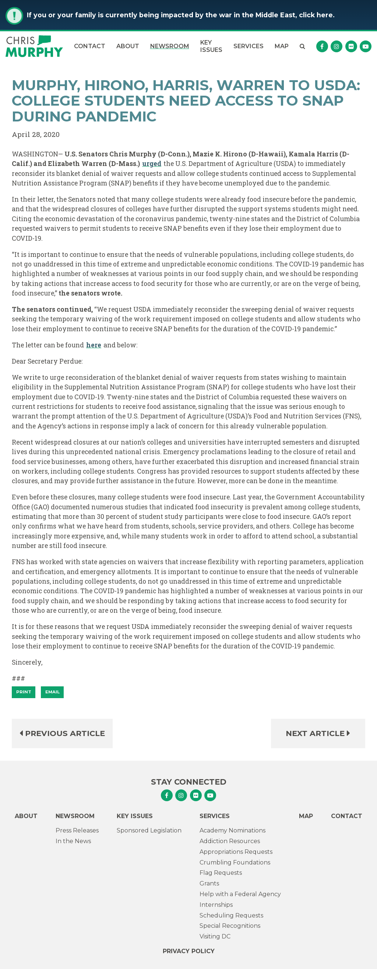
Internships (216, 904)
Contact (89, 46)
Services (248, 46)
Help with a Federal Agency (240, 894)
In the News (73, 841)
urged (151, 163)
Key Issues (211, 46)
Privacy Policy (189, 951)
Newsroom (169, 46)
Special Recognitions (230, 925)
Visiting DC (215, 936)
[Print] (23, 692)
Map (282, 46)
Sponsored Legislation (149, 830)
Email (52, 691)
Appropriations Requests (236, 851)
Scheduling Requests (231, 915)
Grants (209, 883)
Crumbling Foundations (235, 862)
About (127, 46)
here (93, 345)
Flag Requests (221, 872)
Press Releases (77, 830)
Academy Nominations (232, 830)
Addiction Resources (230, 841)
